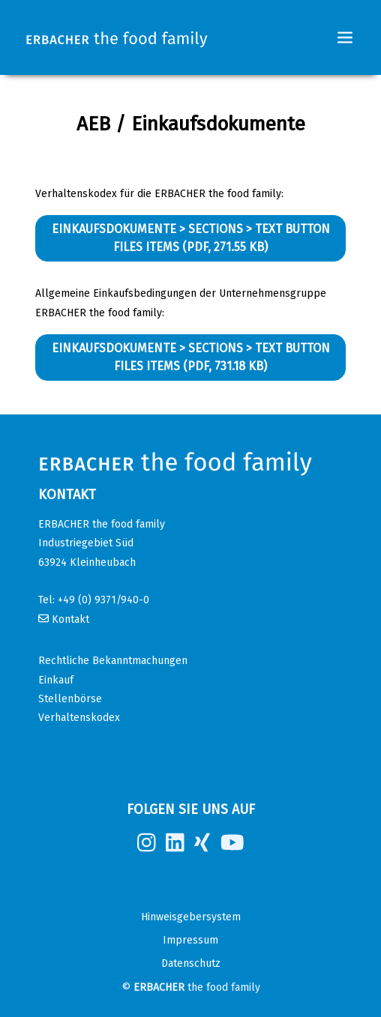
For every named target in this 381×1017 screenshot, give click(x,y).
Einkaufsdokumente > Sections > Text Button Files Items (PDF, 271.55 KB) (191, 238)
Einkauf (56, 680)
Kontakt (70, 619)
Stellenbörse (70, 698)
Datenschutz (190, 963)
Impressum (190, 940)
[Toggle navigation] (345, 37)
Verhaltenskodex (79, 717)
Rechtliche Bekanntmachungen (113, 660)
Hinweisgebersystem (191, 917)
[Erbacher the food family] (117, 37)
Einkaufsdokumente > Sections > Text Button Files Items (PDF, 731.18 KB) (191, 357)
